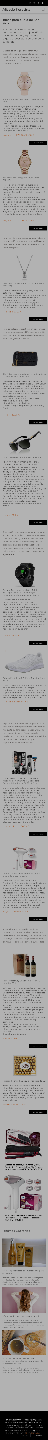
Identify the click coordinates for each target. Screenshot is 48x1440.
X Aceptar (38, 1435)
